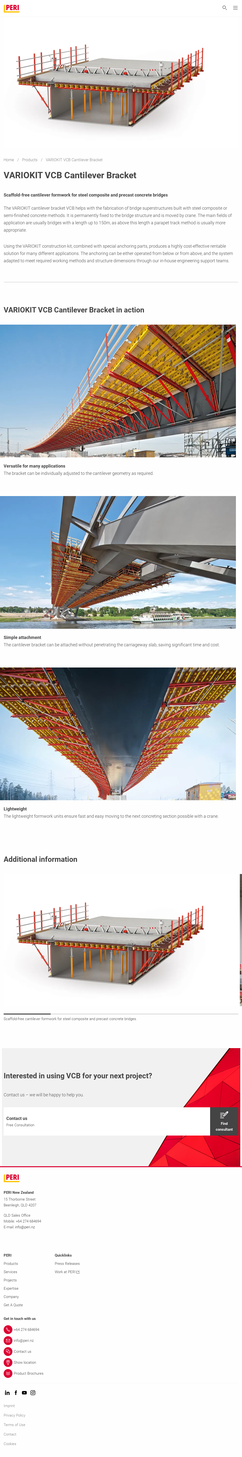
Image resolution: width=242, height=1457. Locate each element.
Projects (10, 1280)
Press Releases (67, 1263)
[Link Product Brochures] (121, 1373)
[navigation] (121, 1121)
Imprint (9, 1406)
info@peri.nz (25, 1227)
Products (30, 160)
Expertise (11, 1288)
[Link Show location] (121, 1362)
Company (11, 1297)
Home (9, 160)
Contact (10, 1434)
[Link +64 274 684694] (121, 1329)
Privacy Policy (14, 1415)
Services (10, 1272)
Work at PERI (67, 1272)
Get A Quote (13, 1305)
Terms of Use (14, 1425)
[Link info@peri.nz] (121, 1340)
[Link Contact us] (121, 1351)
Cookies (10, 1444)
